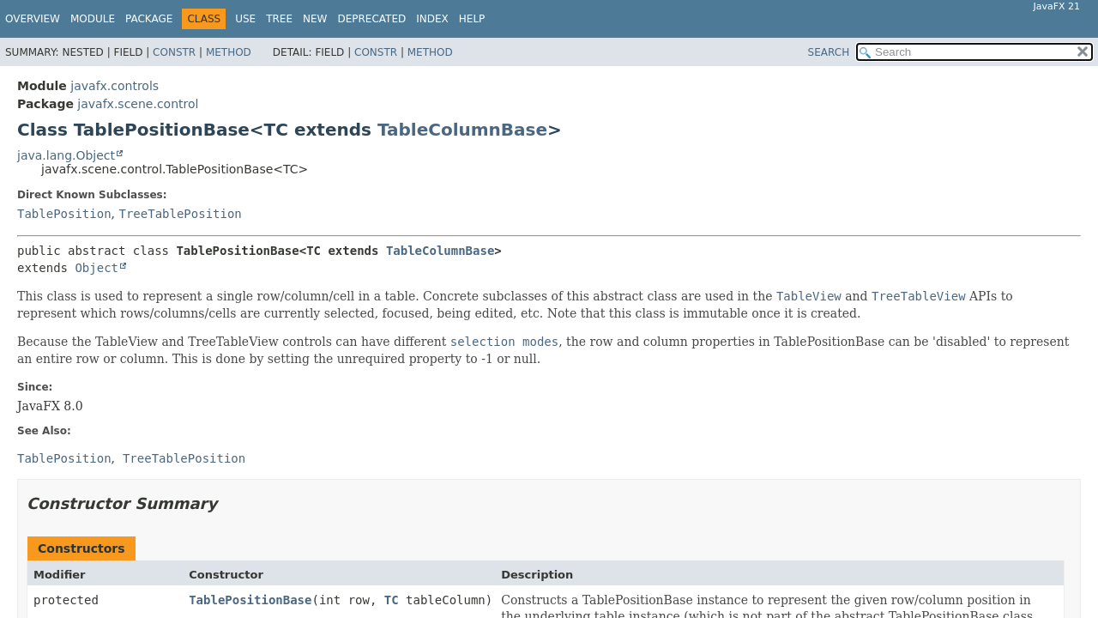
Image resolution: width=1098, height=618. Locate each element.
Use (245, 19)
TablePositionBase (250, 600)
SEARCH (829, 52)
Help (472, 19)
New (315, 19)
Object (96, 268)
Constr (174, 52)
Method (228, 52)
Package (148, 19)
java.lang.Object (66, 155)
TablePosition (64, 214)
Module (92, 19)
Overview (32, 19)
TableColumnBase (462, 129)
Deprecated (371, 19)
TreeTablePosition (179, 214)
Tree (279, 19)
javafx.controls (114, 86)
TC (391, 600)
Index (432, 19)
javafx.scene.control (137, 104)
